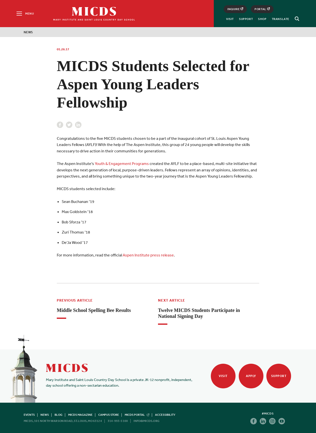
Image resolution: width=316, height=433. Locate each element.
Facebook (60, 125)
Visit (230, 19)
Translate (280, 19)
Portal (262, 9)
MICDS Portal (137, 415)
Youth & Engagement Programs (122, 163)
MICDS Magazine (80, 415)
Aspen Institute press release (148, 255)
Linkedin (78, 125)
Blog (58, 415)
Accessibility (165, 415)
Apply (251, 376)
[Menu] (25, 13)
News (28, 32)
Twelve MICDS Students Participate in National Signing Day (199, 313)
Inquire (235, 9)
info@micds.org (146, 421)
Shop (262, 19)
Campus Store (108, 415)
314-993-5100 (118, 421)
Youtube (281, 421)
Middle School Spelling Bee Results (94, 310)
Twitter (69, 125)
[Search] (296, 19)
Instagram (272, 421)
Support (246, 19)
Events (29, 415)
